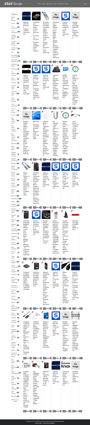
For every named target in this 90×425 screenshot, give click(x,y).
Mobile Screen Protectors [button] (15, 185)
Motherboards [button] (15, 198)
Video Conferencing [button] (15, 372)
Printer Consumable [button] (15, 266)
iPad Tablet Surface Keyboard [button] (15, 128)
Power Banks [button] (15, 257)
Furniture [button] (15, 82)
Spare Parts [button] (15, 326)
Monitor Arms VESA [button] (15, 191)
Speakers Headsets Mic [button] (15, 331)
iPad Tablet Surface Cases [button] (15, 120)
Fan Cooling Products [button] (15, 73)
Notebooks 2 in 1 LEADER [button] (15, 238)
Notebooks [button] (15, 233)
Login (85, 3)
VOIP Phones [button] (15, 392)
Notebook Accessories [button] (15, 229)
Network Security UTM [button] (15, 210)
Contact (67, 3)
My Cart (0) (49, 3)
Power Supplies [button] (15, 261)
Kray (62, 421)
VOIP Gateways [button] (15, 383)
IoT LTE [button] (15, 115)
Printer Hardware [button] (15, 270)
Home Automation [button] (15, 105)
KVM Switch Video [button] (15, 148)
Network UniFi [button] (15, 225)
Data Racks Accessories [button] (15, 56)
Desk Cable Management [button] (15, 60)
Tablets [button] (15, 350)
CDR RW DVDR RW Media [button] (15, 37)
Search (55, 3)
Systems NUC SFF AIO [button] (15, 337)
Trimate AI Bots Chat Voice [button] (15, 354)
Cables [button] (15, 23)
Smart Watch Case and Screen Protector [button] (15, 308)
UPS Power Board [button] (15, 361)
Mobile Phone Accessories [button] (15, 167)
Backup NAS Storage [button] (15, 18)
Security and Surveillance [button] (15, 297)
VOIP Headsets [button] (15, 388)
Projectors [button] (15, 274)
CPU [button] (15, 52)
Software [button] (15, 318)
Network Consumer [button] (15, 205)
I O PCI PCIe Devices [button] (15, 110)
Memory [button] (15, 163)
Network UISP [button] (15, 220)
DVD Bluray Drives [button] (15, 65)
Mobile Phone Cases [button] (15, 174)
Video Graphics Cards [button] (15, 378)
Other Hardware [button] (15, 248)
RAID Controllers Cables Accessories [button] (15, 280)
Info (25, 62)
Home (39, 3)
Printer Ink (61, 3)
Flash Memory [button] (15, 79)
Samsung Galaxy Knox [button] (14, 286)
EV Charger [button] (15, 69)
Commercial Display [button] (15, 48)
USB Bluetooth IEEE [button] (15, 367)
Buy (51, 62)
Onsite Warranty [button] (15, 243)
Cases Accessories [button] (15, 31)
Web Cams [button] (15, 396)
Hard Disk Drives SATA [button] (15, 87)
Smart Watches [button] (15, 314)
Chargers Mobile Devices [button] (15, 43)
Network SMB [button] (15, 216)
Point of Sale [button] (15, 252)
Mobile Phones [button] (15, 179)
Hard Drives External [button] (15, 99)
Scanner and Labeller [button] (15, 291)
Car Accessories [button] (15, 27)
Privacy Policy (38, 423)
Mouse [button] (15, 201)
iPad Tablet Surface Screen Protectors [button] (15, 137)
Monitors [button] (15, 196)
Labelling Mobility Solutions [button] (15, 154)
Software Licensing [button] (15, 321)
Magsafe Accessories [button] (15, 159)
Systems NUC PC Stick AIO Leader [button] (15, 344)
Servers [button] (15, 302)
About (43, 3)
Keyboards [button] (15, 143)
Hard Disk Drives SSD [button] (15, 93)
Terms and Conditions (49, 423)
